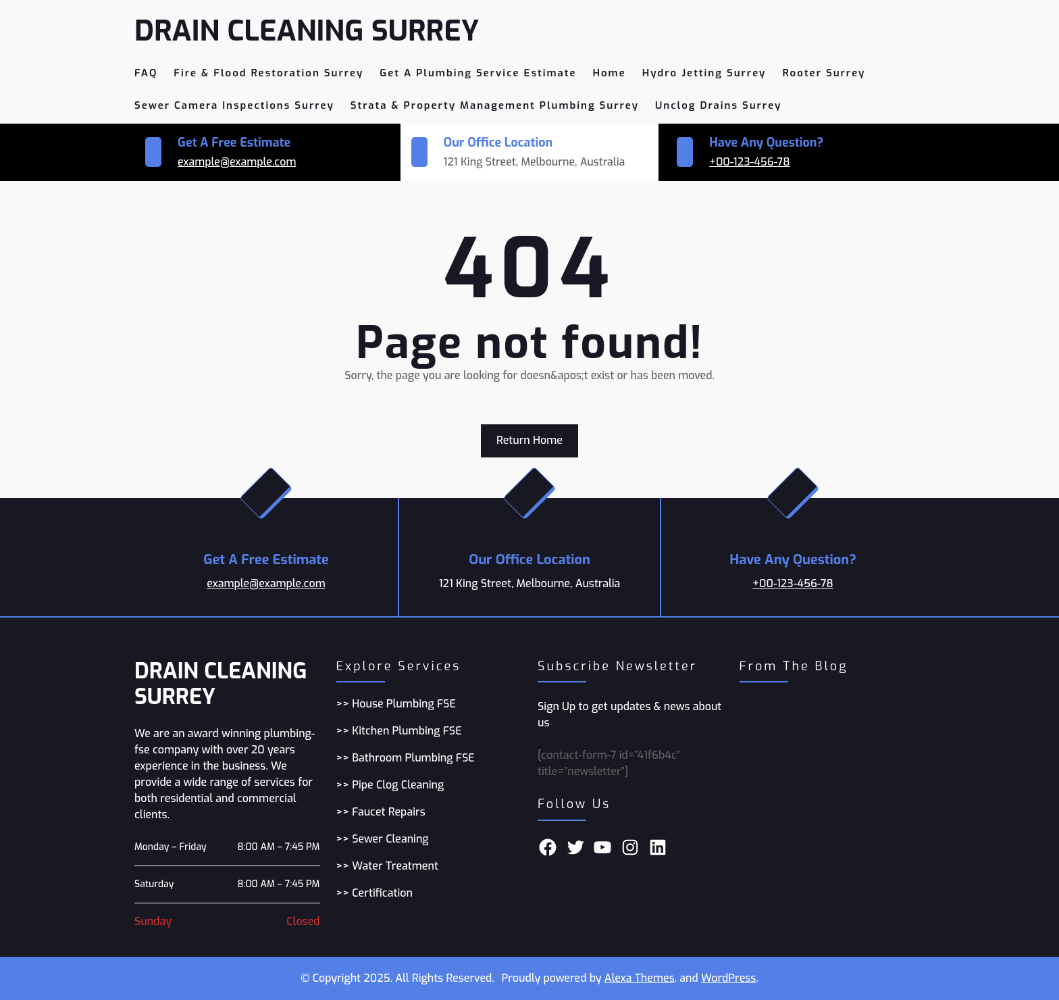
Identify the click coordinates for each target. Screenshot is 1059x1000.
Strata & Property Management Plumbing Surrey (495, 105)
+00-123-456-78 (749, 162)
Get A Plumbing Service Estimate (478, 73)
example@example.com (237, 162)
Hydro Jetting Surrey (704, 73)
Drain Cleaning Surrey (308, 30)
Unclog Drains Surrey (718, 105)
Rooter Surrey (823, 73)
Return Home (529, 440)
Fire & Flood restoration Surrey (268, 73)
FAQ (145, 73)
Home (609, 73)
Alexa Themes (639, 978)
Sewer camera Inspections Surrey (234, 105)
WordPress (728, 978)
